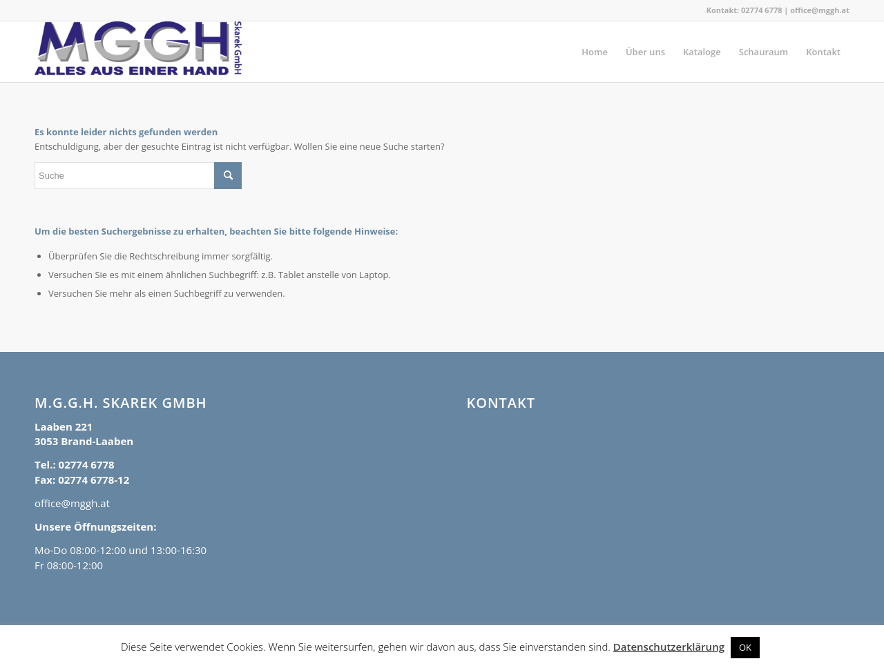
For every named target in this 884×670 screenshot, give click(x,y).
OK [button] (745, 647)
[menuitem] (595, 51)
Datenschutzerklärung (668, 646)
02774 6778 (761, 10)
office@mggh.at (819, 10)
